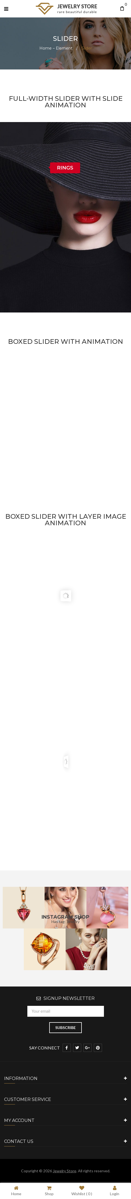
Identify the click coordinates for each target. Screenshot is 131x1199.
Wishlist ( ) (81, 1191)
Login (114, 1191)
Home (16, 1191)
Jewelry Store (64, 1170)
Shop (49, 1191)
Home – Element (55, 48)
